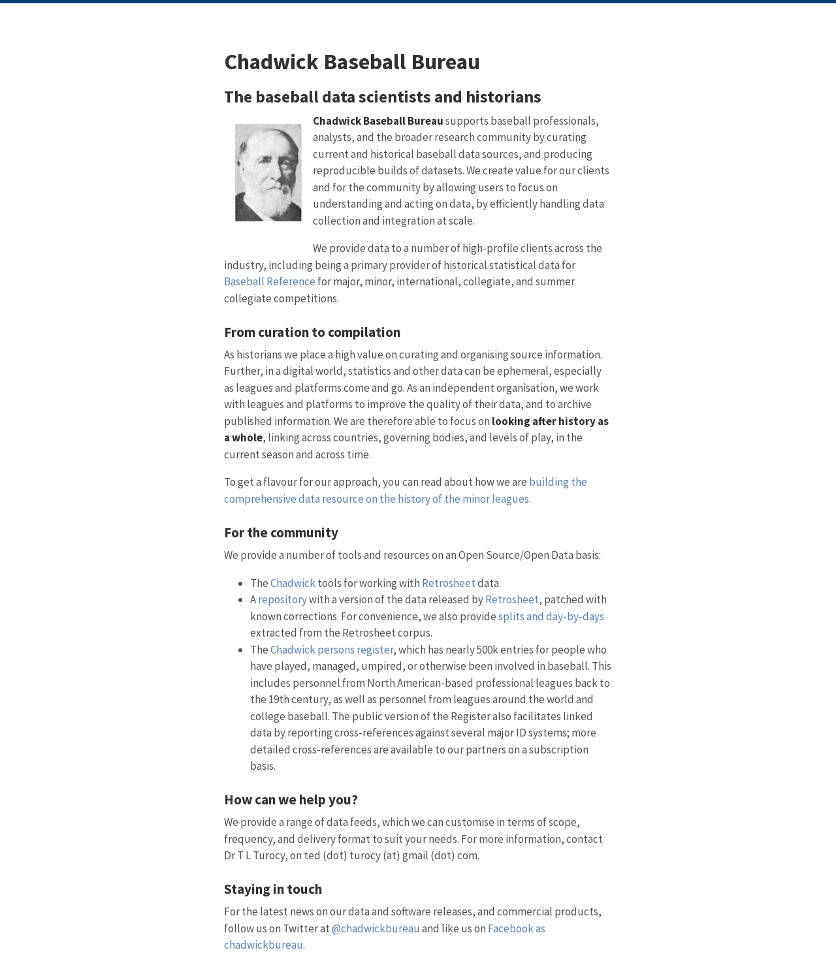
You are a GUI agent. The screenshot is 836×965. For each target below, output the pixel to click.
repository (282, 599)
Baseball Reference (269, 281)
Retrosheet (448, 583)
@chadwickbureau (376, 928)
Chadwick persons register (331, 649)
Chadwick (292, 583)
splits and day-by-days (551, 616)
